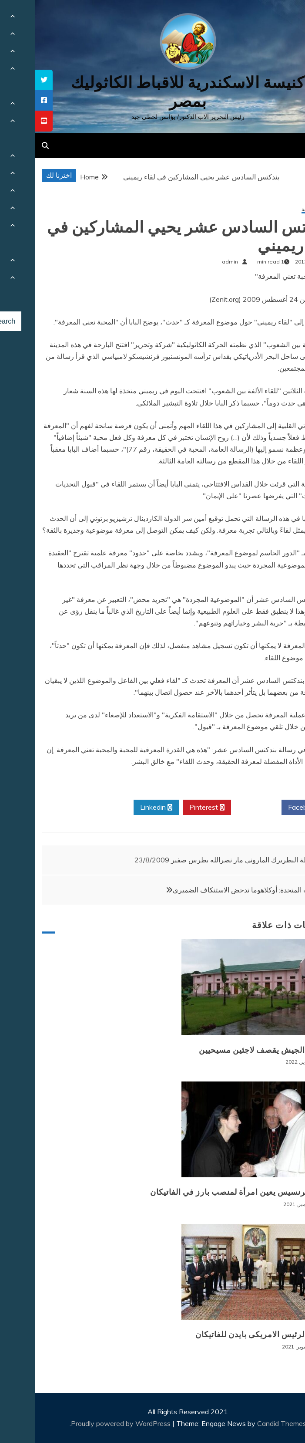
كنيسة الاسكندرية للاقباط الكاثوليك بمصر (152, 92)
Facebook (271, 807)
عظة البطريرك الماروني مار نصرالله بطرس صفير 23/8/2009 (188, 859)
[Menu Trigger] (278, 18)
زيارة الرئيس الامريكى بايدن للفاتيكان (226, 1334)
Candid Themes (246, 1423)
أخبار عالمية (279, 210)
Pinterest (171, 807)
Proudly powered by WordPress (86, 1423)
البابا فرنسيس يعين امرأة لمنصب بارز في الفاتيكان (203, 1192)
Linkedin (121, 807)
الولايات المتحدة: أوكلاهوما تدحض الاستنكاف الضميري (213, 889)
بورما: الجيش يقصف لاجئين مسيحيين (228, 1050)
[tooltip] (8, 80)
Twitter (221, 807)
